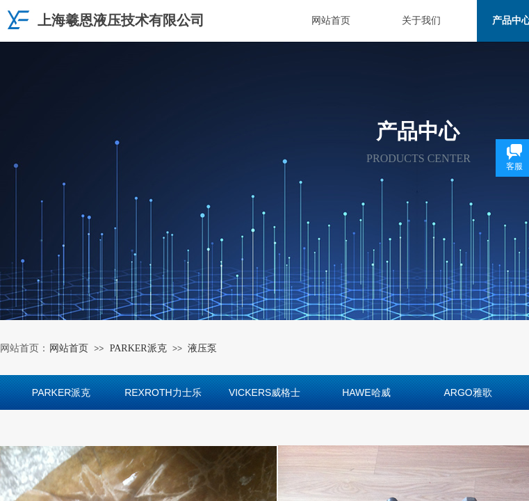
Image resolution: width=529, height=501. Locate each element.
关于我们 (421, 20)
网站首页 (330, 20)
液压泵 (202, 348)
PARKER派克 (138, 348)
